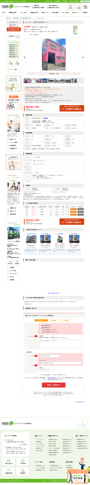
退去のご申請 (53, 470)
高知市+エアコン (73, 301)
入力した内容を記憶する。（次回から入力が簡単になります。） (53, 374)
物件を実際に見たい (46, 325)
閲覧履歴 (57, 1)
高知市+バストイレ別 (35, 301)
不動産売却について (82, 443)
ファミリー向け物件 (54, 448)
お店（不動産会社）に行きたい (48, 330)
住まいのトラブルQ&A (56, 467)
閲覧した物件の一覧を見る (53, 293)
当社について (75, 12)
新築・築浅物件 (53, 450)
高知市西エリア (13, 48)
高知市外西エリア (14, 56)
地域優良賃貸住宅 (54, 452)
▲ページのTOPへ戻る (79, 401)
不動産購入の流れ (82, 441)
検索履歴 (64, 1)
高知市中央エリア (14, 45)
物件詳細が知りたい (46, 327)
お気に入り (73, 209)
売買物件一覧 (13, 208)
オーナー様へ (23, 12)
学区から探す (52, 441)
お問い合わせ (45, 102)
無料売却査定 (13, 214)
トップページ (39, 439)
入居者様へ (85, 12)
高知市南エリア (13, 50)
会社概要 (12, 267)
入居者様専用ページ (55, 465)
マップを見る (24, 444)
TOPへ (3, 12)
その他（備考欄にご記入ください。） (50, 332)
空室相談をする (13, 148)
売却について (45, 12)
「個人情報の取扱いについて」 (54, 377)
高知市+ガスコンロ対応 (54, 301)
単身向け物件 (52, 446)
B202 (27, 211)
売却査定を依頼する (82, 448)
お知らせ (12, 276)
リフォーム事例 (13, 142)
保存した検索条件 (74, 1)
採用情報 (12, 279)
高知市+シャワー (44, 301)
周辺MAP (45, 118)
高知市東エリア (13, 47)
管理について (13, 139)
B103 (27, 209)
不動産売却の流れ (82, 446)
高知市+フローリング (63, 301)
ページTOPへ (82, 425)
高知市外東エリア (14, 54)
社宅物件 (69, 465)
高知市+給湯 (27, 301)
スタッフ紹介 (65, 12)
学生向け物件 (55, 12)
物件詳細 (80, 209)
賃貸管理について (41, 465)
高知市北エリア (13, 52)
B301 (27, 214)
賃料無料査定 (13, 145)
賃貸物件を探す (13, 12)
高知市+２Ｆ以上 (28, 303)
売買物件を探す (34, 12)
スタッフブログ (13, 273)
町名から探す (52, 443)
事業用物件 (70, 467)
